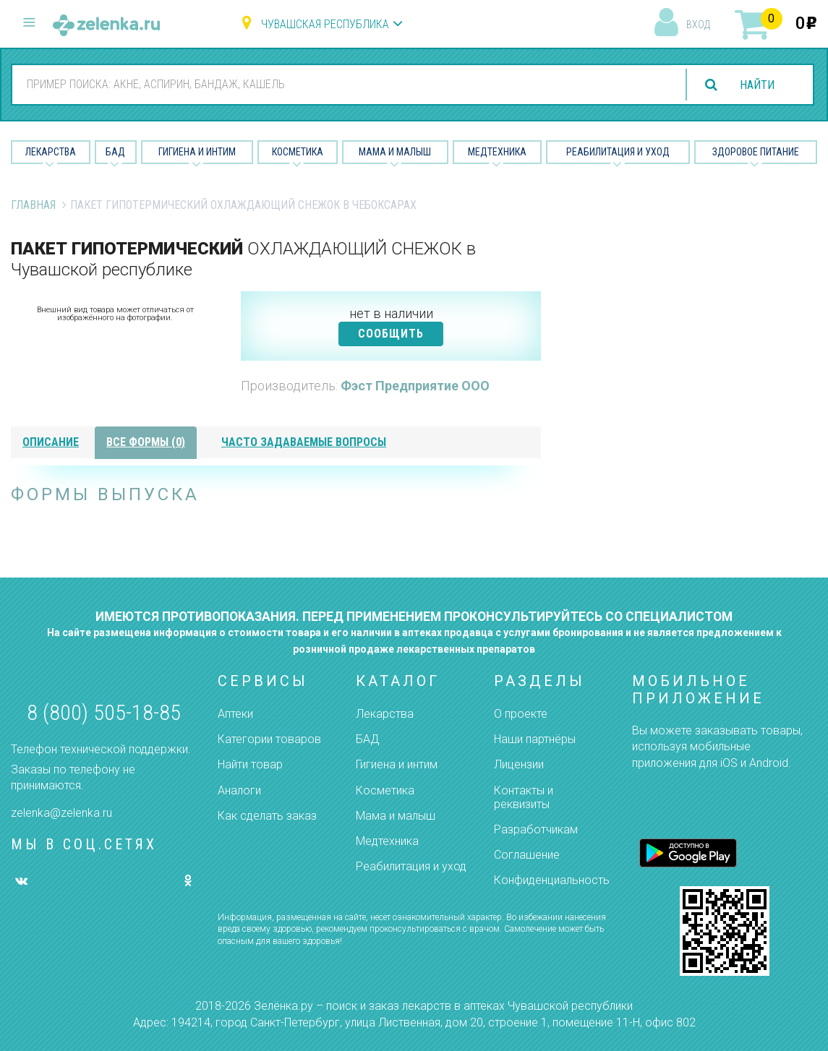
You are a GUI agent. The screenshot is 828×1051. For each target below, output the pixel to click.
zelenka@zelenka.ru (61, 813)
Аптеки (235, 714)
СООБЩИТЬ (391, 333)
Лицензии (519, 764)
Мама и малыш (395, 152)
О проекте (520, 714)
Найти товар (250, 764)
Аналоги (239, 790)
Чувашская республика (325, 24)
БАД (115, 152)
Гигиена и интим (397, 764)
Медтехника (497, 152)
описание (50, 442)
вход (698, 24)
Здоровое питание (755, 152)
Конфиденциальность (552, 880)
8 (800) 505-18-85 (104, 712)
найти (757, 85)
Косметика (297, 152)
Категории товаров (269, 739)
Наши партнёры (535, 739)
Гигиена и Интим (197, 152)
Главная (33, 205)
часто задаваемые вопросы (303, 442)
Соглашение (527, 855)
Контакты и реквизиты (523, 797)
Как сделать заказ (267, 816)
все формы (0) (145, 442)
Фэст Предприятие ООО (415, 385)
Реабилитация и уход (618, 152)
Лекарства (50, 152)
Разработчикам (536, 829)
